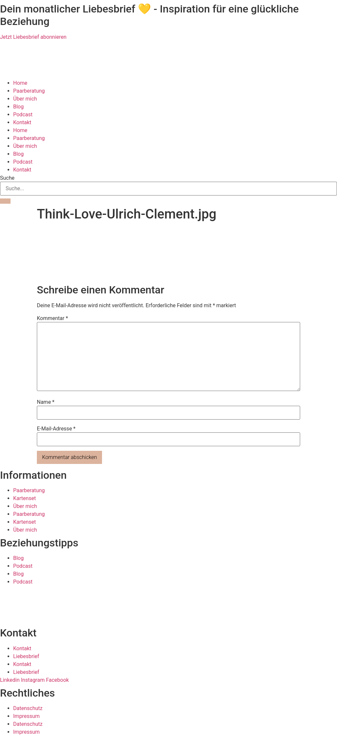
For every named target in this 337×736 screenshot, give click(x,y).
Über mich (25, 99)
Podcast (23, 114)
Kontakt (22, 122)
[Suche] (5, 201)
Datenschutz (27, 708)
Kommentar (52, 318)
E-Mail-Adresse (56, 428)
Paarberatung (29, 91)
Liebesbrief (26, 656)
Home (20, 83)
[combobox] (168, 189)
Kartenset (24, 498)
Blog (18, 107)
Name (46, 402)
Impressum (26, 716)
